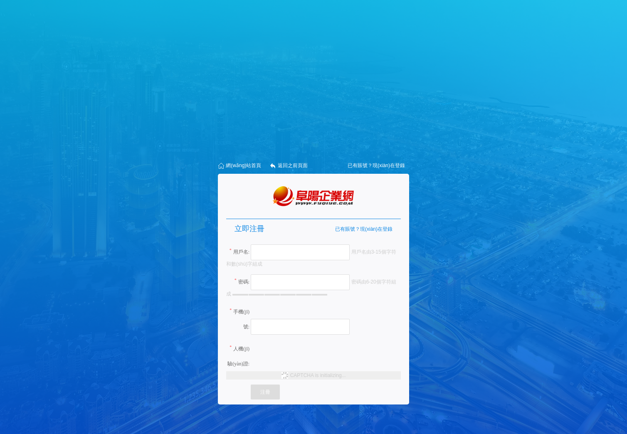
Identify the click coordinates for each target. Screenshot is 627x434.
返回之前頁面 (288, 166)
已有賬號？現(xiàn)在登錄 (363, 229)
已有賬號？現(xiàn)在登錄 (376, 165)
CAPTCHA (302, 375)
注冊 (265, 392)
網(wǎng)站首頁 (239, 166)
